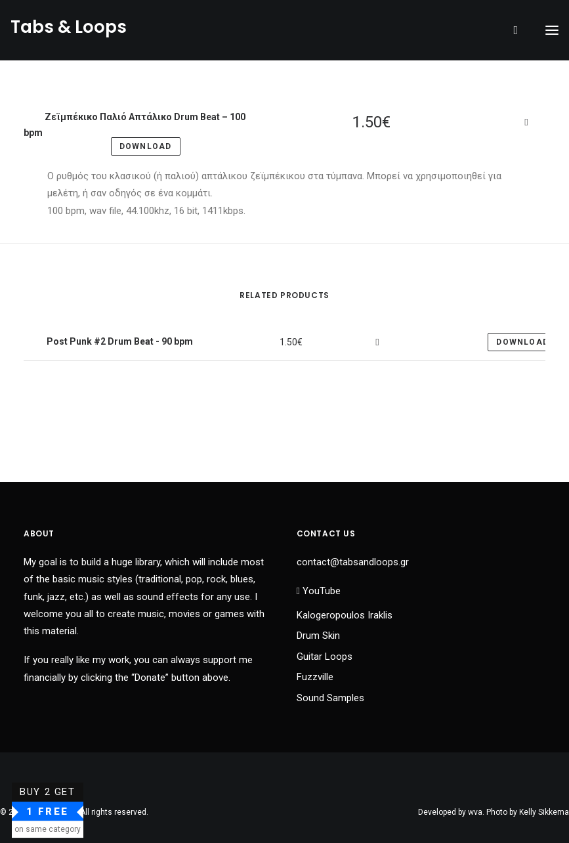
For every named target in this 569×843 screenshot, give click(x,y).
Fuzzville (315, 677)
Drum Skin (318, 635)
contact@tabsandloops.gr (353, 562)
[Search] (509, 30)
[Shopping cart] (524, 30)
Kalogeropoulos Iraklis (344, 615)
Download (522, 342)
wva (475, 812)
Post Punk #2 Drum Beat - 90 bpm (119, 341)
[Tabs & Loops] (69, 30)
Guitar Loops (324, 656)
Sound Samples (330, 698)
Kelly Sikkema (544, 812)
